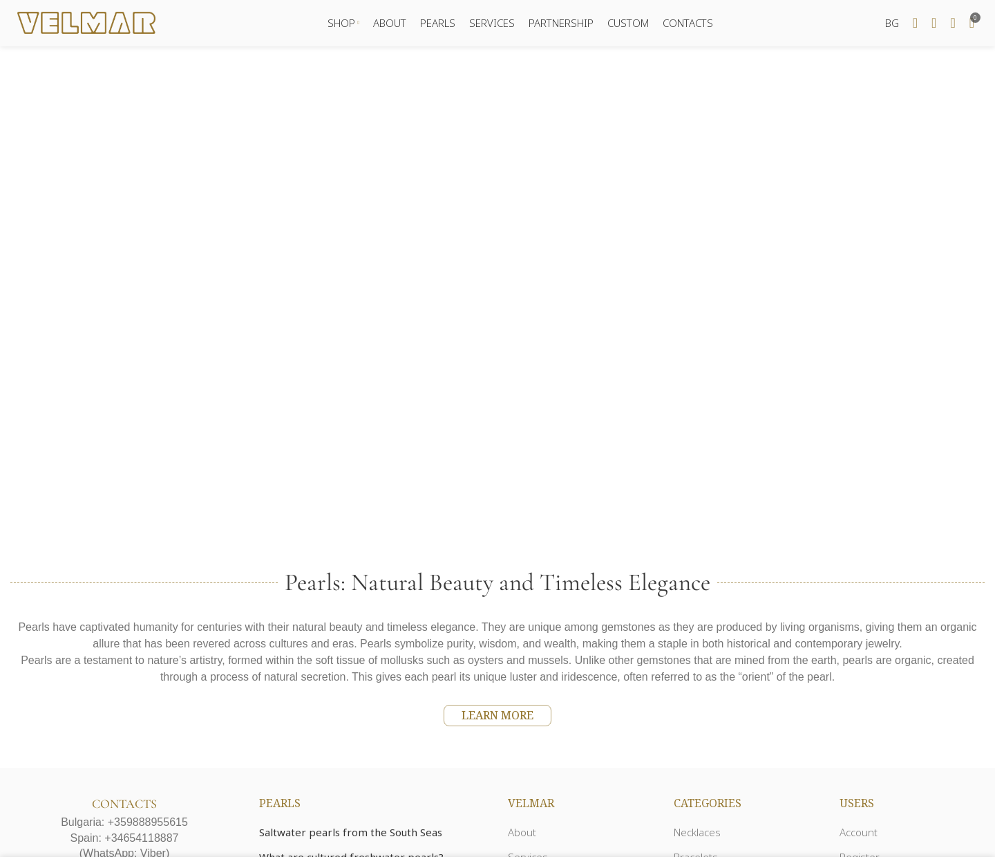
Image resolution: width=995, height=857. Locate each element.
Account (859, 834)
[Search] (915, 24)
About (522, 834)
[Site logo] (86, 23)
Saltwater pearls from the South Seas (350, 834)
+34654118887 (141, 840)
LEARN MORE (497, 717)
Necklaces (697, 834)
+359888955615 (148, 824)
